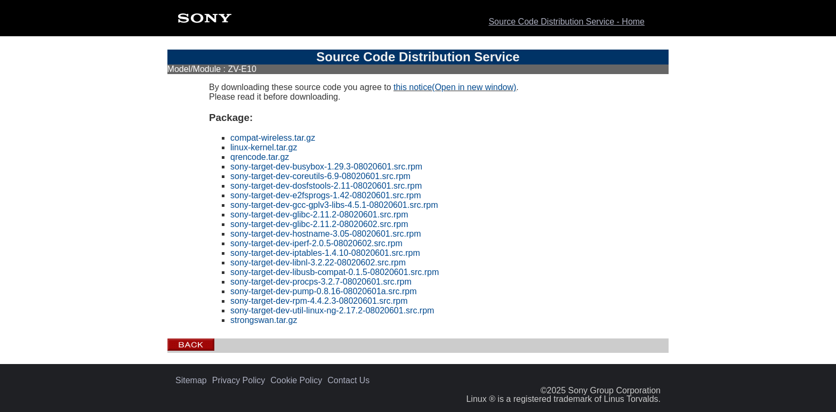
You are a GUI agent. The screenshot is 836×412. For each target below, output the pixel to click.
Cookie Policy (296, 380)
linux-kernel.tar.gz (263, 147)
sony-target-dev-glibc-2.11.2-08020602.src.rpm (319, 224)
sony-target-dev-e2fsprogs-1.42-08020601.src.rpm (325, 195)
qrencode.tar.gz (259, 156)
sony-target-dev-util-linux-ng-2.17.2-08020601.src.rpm (332, 310)
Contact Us (348, 380)
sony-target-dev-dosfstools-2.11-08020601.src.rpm (326, 185)
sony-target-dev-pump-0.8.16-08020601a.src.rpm (323, 291)
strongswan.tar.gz (263, 320)
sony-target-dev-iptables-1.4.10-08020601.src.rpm (325, 252)
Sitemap (191, 380)
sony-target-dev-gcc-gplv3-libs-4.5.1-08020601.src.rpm (334, 204)
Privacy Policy (239, 380)
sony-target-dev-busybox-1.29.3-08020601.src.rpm (326, 166)
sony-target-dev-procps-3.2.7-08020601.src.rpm (321, 281)
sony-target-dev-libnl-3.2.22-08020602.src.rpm (318, 262)
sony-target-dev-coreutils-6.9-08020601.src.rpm (320, 176)
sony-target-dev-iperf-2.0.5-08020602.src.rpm (316, 243)
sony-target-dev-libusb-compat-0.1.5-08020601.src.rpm (334, 272)
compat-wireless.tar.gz (272, 137)
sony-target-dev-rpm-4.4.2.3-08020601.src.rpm (319, 300)
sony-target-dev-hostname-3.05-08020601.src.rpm (325, 233)
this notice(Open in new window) (454, 87)
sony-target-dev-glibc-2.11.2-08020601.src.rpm (319, 214)
